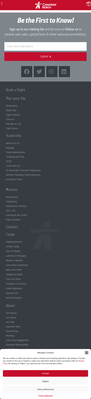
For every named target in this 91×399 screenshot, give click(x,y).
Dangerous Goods (14, 274)
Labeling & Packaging (16, 255)
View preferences (45, 389)
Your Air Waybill (13, 251)
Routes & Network (14, 260)
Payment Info (12, 293)
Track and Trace (13, 279)
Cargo (8, 234)
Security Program (14, 297)
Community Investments (17, 265)
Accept (45, 373)
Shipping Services (14, 241)
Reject (45, 381)
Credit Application (14, 288)
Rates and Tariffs (14, 269)
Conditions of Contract (16, 283)
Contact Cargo (12, 246)
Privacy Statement (45, 396)
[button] (86, 352)
